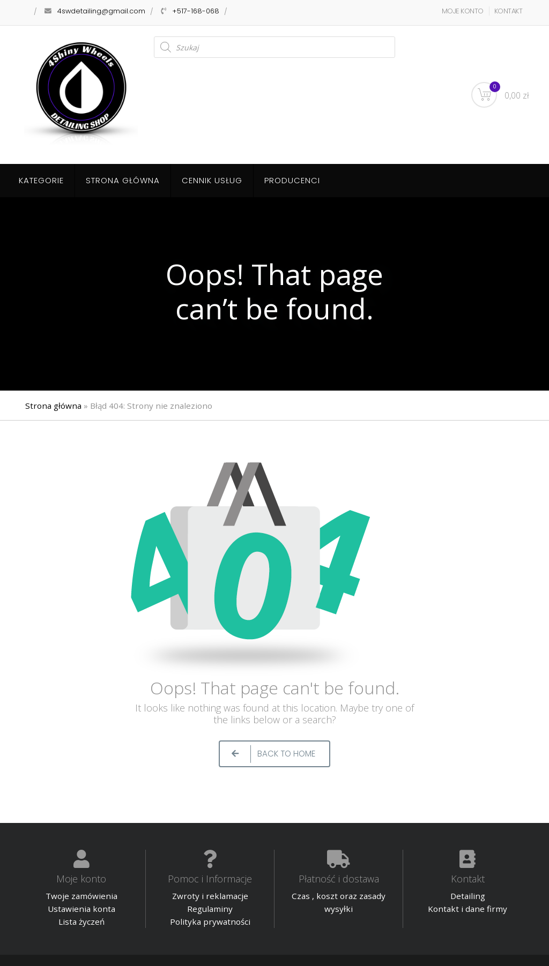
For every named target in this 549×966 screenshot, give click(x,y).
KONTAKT (508, 11)
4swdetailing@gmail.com (101, 11)
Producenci (292, 180)
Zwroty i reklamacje (210, 895)
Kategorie (41, 180)
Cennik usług (212, 180)
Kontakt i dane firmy (467, 908)
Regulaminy (210, 908)
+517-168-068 (195, 11)
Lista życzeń (81, 921)
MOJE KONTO (463, 11)
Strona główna (123, 180)
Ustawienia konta (81, 908)
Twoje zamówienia (81, 895)
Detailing (467, 895)
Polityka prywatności (210, 921)
